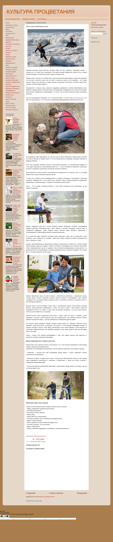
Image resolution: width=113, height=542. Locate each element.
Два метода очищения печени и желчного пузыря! (16, 137)
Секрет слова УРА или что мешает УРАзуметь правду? (16, 208)
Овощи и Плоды (10, 78)
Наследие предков (11, 71)
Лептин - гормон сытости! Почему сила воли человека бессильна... (17, 190)
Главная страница (56, 493)
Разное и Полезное (11, 99)
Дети (39, 441)
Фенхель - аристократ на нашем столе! (17, 224)
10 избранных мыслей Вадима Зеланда (17, 155)
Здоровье (8, 42)
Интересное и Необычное (13, 44)
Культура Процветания (13, 19)
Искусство (8, 46)
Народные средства (11, 69)
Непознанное (9, 73)
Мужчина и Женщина (11, 67)
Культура (8, 52)
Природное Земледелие (12, 88)
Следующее (30, 493)
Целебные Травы (10, 105)
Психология (9, 97)
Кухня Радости (42, 19)
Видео (7, 29)
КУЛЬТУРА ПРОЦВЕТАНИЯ (41, 12)
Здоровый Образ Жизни (12, 40)
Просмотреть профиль (97, 27)
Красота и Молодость (12, 50)
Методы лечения (10, 59)
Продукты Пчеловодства (12, 92)
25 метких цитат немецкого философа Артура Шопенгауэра (17, 172)
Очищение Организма (12, 80)
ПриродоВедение (10, 90)
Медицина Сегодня (11, 56)
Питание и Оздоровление (13, 82)
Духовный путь (10, 37)
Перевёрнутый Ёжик (28, 19)
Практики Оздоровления (12, 86)
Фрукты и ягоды (10, 103)
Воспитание (34, 441)
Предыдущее (82, 493)
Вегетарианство (10, 27)
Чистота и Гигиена (11, 107)
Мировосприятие (10, 63)
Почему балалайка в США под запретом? (16, 120)
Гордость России (10, 33)
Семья (43, 441)
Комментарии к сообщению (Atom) (45, 496)
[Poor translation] (6, 516)
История (8, 48)
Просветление (10, 95)
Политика (8, 84)
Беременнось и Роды (11, 25)
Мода (7, 65)
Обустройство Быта (11, 76)
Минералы (9, 61)
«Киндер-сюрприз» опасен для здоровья (16, 278)
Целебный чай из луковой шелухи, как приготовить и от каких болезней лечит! (17, 261)
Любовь (8, 54)
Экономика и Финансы (12, 109)
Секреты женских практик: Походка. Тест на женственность (17, 243)
